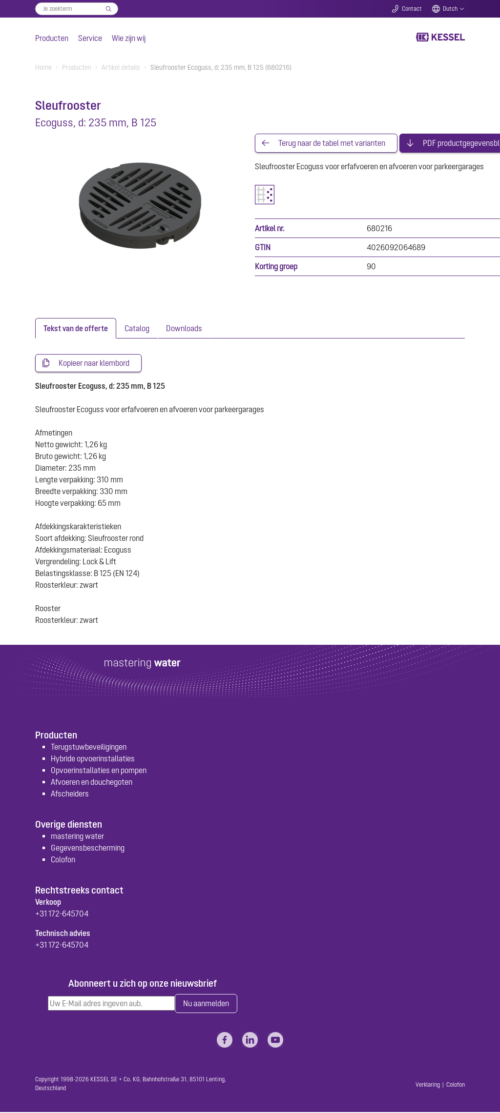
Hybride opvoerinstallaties (93, 759)
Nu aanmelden (206, 1004)
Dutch (450, 8)
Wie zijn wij (129, 38)
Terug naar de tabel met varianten (331, 143)
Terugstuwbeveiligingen (88, 747)
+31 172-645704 (61, 914)
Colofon (63, 860)
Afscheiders (70, 794)
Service (90, 38)
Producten (51, 38)
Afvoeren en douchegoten (91, 782)
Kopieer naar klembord (94, 363)
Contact (412, 8)
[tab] (75, 328)
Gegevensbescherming (88, 848)
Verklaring (428, 1086)
